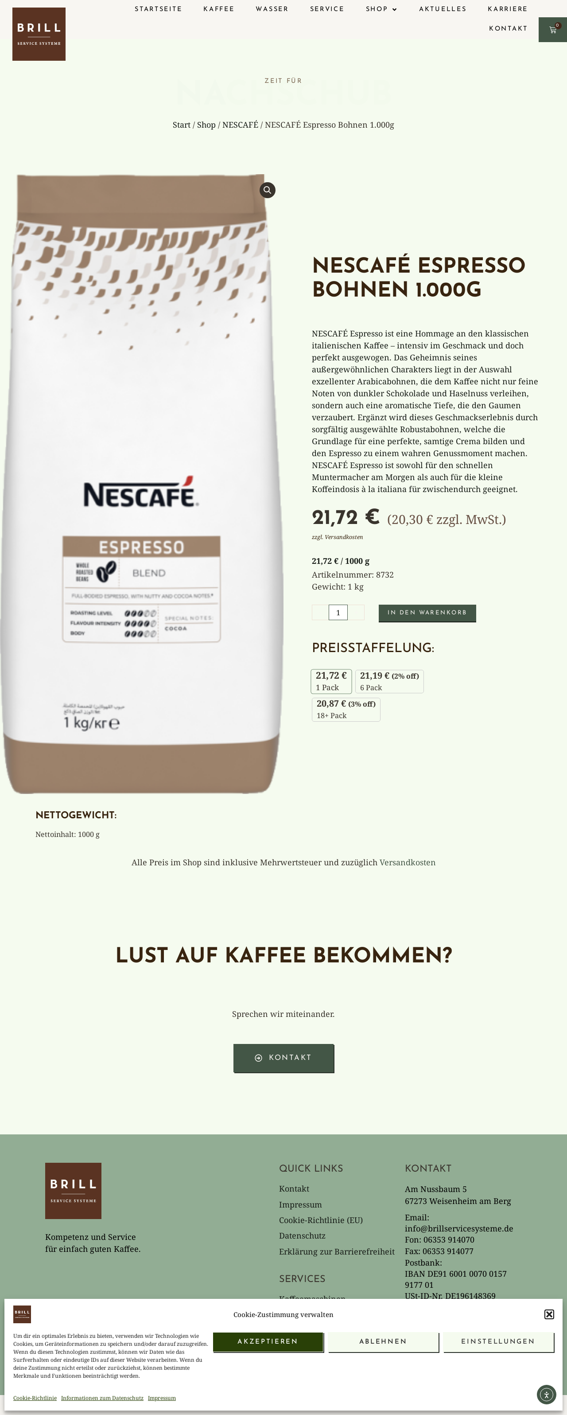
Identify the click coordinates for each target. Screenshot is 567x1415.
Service (327, 9)
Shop (206, 124)
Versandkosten (408, 862)
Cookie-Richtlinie (35, 1398)
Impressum (162, 1398)
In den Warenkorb (432, 610)
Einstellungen (498, 1342)
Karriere (508, 9)
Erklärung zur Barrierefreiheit (337, 1246)
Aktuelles (442, 9)
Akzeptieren (268, 1342)
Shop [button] (382, 9)
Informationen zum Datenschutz (102, 1398)
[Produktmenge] (339, 610)
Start (181, 124)
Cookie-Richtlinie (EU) (321, 1213)
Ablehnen (383, 1342)
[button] (549, 1314)
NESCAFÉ (240, 124)
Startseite (158, 9)
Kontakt (508, 29)
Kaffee (218, 9)
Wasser (272, 9)
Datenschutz (302, 1230)
